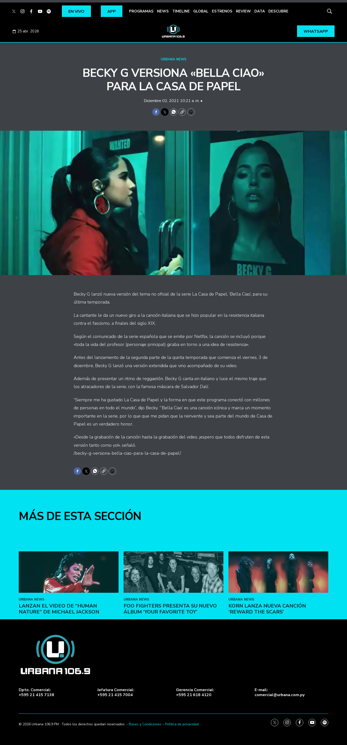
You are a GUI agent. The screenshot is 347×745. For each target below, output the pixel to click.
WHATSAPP (316, 31)
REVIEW (243, 11)
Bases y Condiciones (145, 724)
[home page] (173, 31)
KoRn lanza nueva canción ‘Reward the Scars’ (267, 653)
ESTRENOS (222, 11)
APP (111, 11)
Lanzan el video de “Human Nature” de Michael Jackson (59, 653)
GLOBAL (200, 11)
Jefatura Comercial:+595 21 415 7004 (115, 692)
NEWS (163, 11)
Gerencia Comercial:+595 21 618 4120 (195, 692)
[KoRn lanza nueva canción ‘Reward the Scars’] (278, 616)
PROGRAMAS (141, 11)
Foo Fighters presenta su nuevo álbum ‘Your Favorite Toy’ (170, 653)
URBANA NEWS (173, 59)
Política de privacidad (182, 724)
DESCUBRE (278, 11)
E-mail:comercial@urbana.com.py (280, 692)
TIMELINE (181, 11)
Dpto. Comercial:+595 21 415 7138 (36, 692)
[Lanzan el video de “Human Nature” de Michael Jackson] (69, 616)
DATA (259, 11)
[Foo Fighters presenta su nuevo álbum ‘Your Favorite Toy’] (173, 616)
